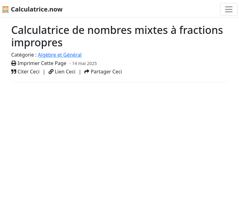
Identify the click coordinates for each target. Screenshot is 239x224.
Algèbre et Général (60, 54)
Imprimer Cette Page (38, 63)
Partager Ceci (103, 71)
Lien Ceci (62, 71)
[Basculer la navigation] (228, 9)
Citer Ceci (25, 71)
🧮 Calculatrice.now (32, 9)
